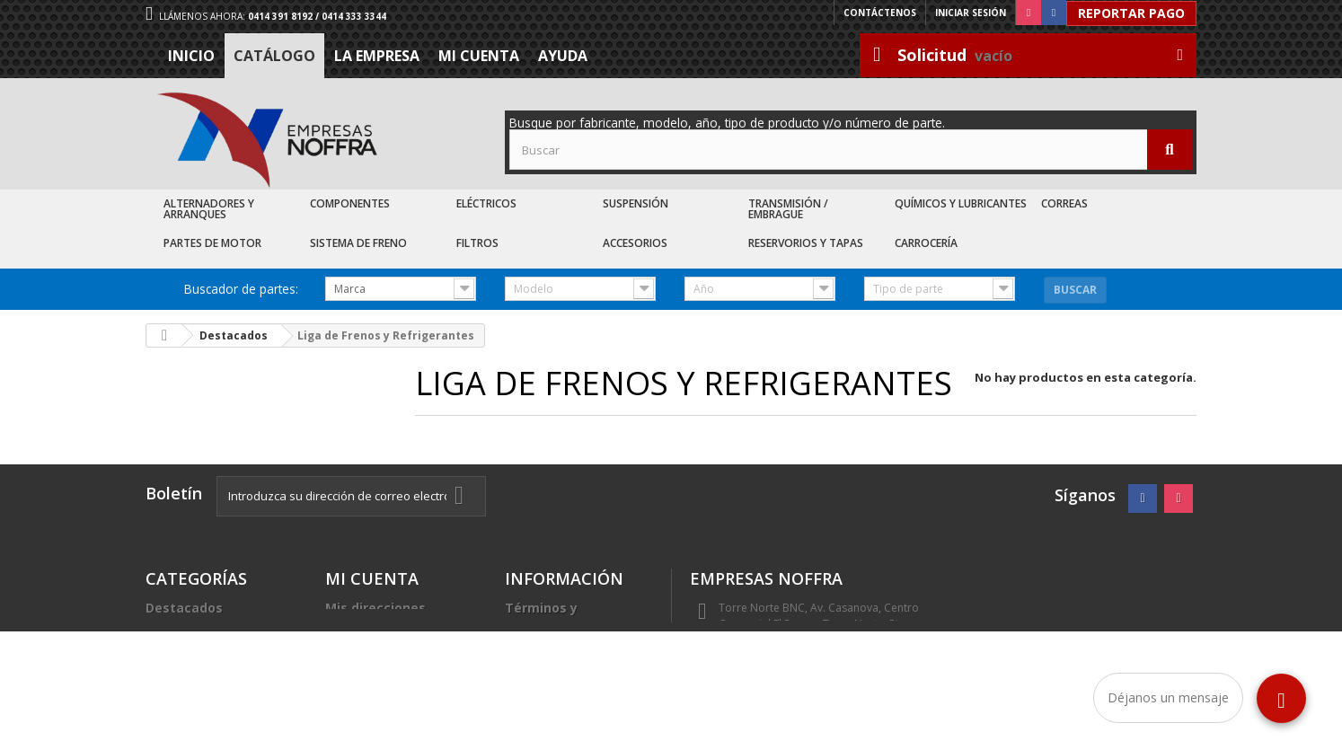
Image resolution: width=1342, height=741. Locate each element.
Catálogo (274, 56)
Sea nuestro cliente (568, 686)
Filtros (477, 243)
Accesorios (635, 243)
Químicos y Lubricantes (961, 203)
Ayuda (562, 56)
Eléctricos (486, 203)
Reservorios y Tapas (805, 243)
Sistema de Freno (358, 243)
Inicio (191, 56)
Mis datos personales (394, 629)
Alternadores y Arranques (208, 209)
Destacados (184, 607)
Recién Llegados (199, 650)
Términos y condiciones (543, 615)
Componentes (350, 203)
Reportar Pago (1131, 13)
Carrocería (926, 243)
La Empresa (376, 56)
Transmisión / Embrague (788, 209)
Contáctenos (879, 12)
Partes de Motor (212, 243)
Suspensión (635, 203)
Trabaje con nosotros (574, 665)
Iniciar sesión (970, 12)
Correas (1064, 203)
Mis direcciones (375, 607)
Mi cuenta (478, 56)
